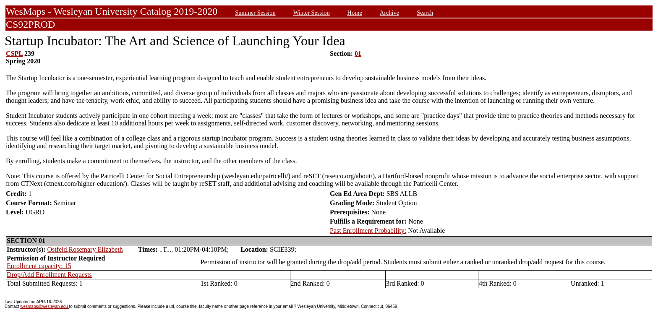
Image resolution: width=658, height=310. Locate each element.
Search (425, 12)
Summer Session (255, 12)
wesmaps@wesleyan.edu (44, 306)
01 (358, 53)
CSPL (14, 53)
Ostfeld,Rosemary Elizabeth (85, 249)
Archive (389, 12)
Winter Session (311, 12)
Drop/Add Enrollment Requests (49, 274)
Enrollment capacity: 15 (39, 265)
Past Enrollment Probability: (368, 230)
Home (354, 12)
